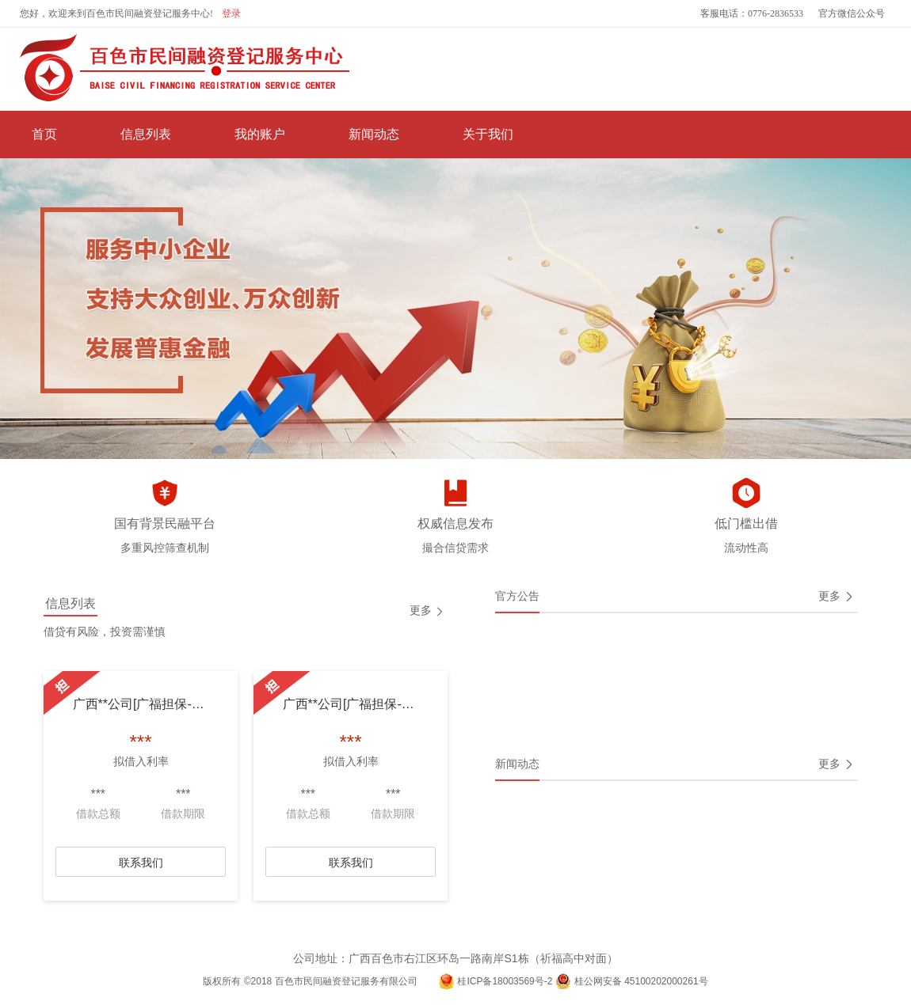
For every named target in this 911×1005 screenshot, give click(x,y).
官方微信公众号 (851, 13)
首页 (44, 134)
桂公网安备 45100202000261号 (641, 981)
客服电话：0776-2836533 (751, 13)
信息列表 (145, 134)
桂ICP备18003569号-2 (504, 981)
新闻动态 (374, 134)
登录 (231, 13)
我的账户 (259, 134)
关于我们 (488, 134)
